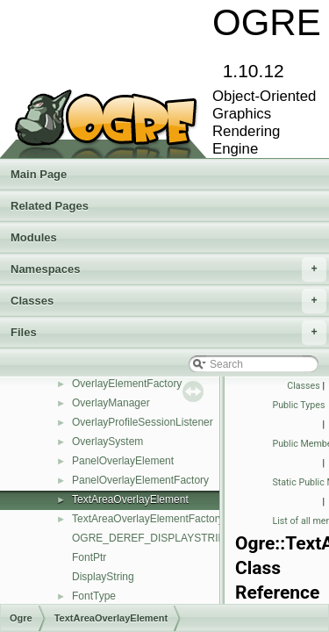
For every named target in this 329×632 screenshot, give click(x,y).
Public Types (299, 405)
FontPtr (89, 557)
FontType (94, 596)
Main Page (39, 174)
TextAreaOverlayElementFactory (148, 519)
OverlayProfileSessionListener (142, 422)
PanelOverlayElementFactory (140, 480)
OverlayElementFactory (127, 383)
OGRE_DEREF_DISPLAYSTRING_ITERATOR (182, 538)
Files (168, 332)
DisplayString (103, 577)
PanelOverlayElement (123, 461)
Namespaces (168, 269)
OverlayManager (111, 403)
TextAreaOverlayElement (130, 499)
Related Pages (50, 205)
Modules (34, 237)
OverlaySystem (107, 441)
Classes (168, 301)
